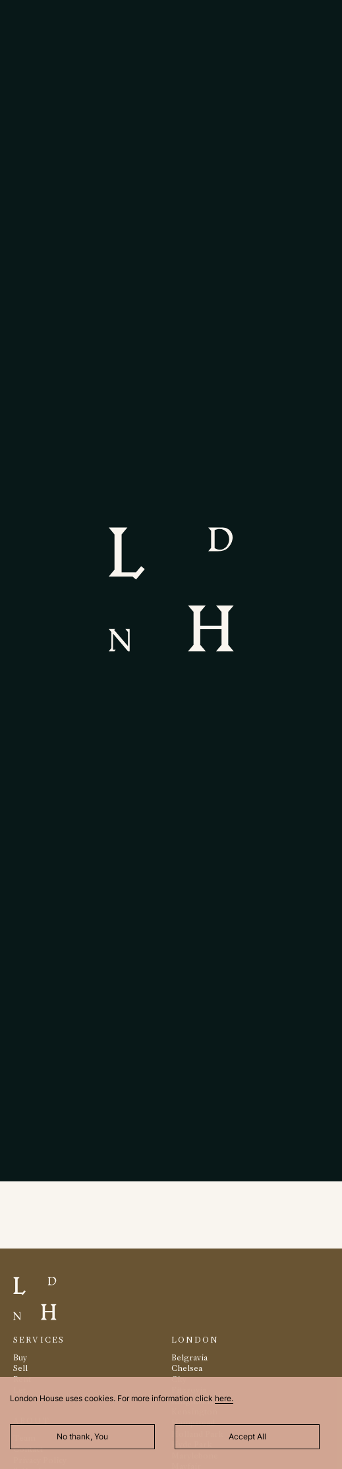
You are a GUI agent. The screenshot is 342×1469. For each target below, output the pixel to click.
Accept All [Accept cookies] (247, 1436)
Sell (20, 1368)
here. (224, 1398)
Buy (20, 1357)
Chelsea (186, 1368)
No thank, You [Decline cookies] (82, 1436)
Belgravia (189, 1357)
